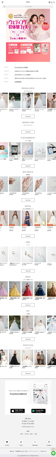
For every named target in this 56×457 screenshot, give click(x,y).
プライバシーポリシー (34, 451)
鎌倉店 (31, 434)
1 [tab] (25, 64)
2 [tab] (26, 64)
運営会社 (12, 451)
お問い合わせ (44, 451)
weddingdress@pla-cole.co (28, 426)
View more (28, 116)
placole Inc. (27, 455)
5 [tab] (29, 64)
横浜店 (21, 434)
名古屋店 (27, 434)
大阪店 (35, 434)
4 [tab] (28, 64)
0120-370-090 (28, 424)
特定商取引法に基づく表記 (21, 451)
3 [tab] (27, 64)
